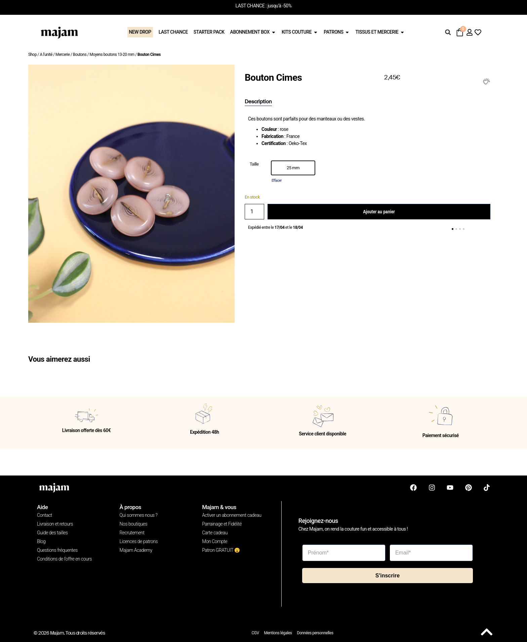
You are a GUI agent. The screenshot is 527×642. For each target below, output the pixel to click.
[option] (293, 168)
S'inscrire (387, 575)
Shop (32, 54)
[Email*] (431, 552)
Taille (254, 164)
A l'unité (46, 54)
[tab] (258, 102)
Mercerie (62, 54)
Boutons (80, 54)
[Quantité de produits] (254, 211)
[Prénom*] (344, 552)
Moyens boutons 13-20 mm (112, 54)
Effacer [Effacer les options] (277, 180)
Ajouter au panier (379, 212)
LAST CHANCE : (251, 5)
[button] (448, 32)
